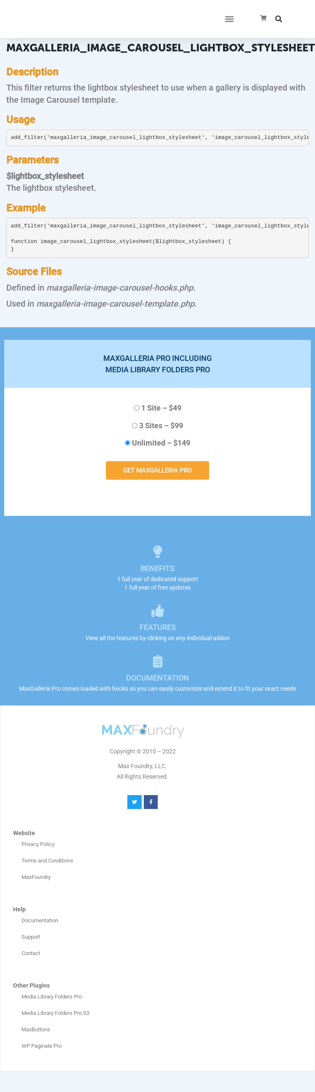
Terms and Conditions (47, 860)
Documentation (40, 920)
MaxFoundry (36, 877)
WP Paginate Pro (42, 1046)
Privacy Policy (38, 844)
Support (31, 937)
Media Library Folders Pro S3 (55, 1013)
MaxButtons (36, 1029)
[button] (230, 19)
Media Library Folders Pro (52, 996)
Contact (31, 953)
